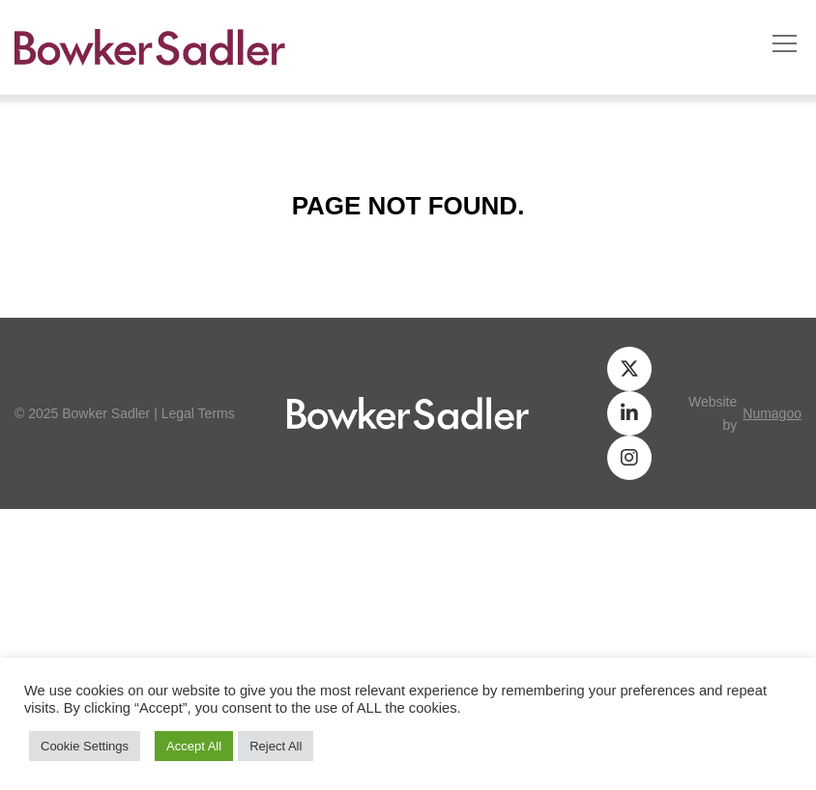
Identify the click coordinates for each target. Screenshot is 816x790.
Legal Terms (198, 413)
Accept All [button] (193, 746)
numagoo (772, 413)
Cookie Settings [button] (85, 746)
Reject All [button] (275, 746)
